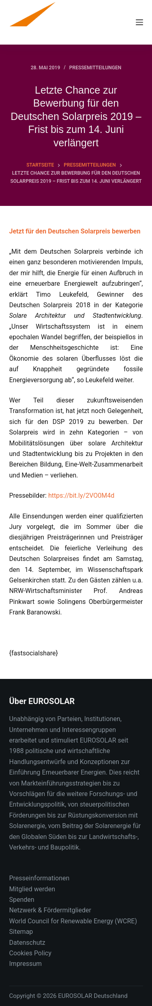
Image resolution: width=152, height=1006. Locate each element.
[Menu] (139, 22)
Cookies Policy (30, 953)
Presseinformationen (39, 878)
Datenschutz (27, 942)
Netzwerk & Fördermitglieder (50, 910)
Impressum (25, 963)
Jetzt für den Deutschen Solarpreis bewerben (75, 231)
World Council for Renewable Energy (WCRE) (73, 921)
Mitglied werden (32, 889)
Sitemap (21, 931)
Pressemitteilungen (95, 68)
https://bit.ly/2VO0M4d (81, 495)
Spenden (21, 899)
